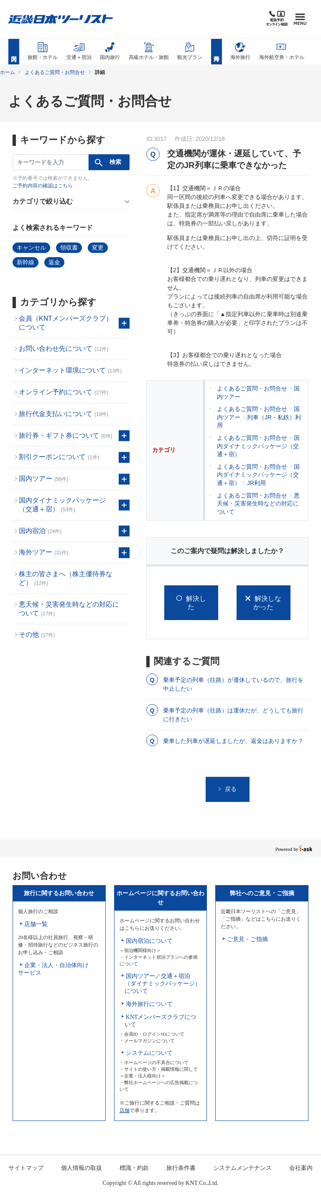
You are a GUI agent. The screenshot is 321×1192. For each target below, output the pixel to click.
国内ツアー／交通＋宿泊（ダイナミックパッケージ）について (163, 983)
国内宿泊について (149, 941)
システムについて (149, 1053)
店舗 (125, 1110)
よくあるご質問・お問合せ (55, 72)
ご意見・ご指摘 (247, 939)
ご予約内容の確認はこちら (43, 186)
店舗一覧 (36, 924)
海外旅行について (149, 1004)
